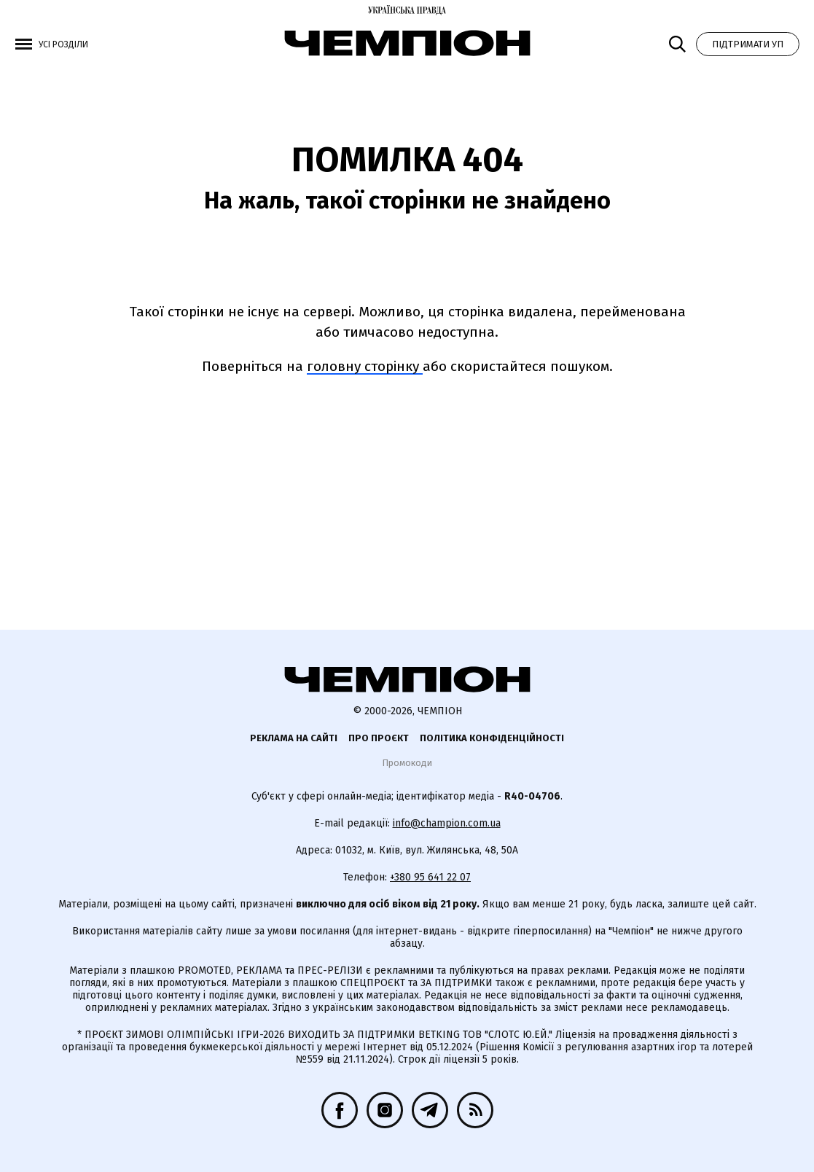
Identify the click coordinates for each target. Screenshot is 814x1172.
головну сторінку (365, 366)
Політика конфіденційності (492, 737)
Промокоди (407, 762)
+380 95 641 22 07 (430, 877)
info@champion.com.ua (447, 823)
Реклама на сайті (293, 737)
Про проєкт (378, 737)
